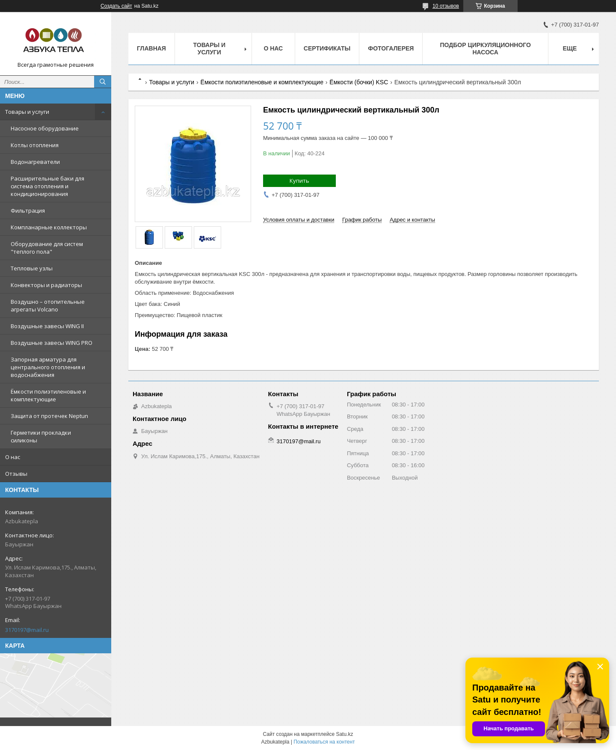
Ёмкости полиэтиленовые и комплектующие (48, 395)
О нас (12, 457)
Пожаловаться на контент (324, 742)
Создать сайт (116, 6)
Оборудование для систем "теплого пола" (47, 247)
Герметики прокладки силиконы (41, 436)
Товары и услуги (27, 112)
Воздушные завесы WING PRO (51, 343)
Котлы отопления (35, 145)
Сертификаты (327, 48)
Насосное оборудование (45, 128)
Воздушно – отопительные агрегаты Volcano (48, 305)
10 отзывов (445, 6)
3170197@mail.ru (27, 630)
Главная (151, 48)
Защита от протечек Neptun (49, 416)
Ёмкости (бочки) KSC (358, 82)
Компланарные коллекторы (49, 227)
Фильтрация (28, 210)
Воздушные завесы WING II (47, 326)
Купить (299, 180)
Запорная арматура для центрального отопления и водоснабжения (48, 367)
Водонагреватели (35, 162)
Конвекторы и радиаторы (46, 285)
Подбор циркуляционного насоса (485, 49)
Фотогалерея (391, 48)
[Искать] (102, 81)
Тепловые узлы (32, 268)
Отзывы (16, 473)
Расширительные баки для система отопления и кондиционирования (47, 186)
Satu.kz (344, 734)
